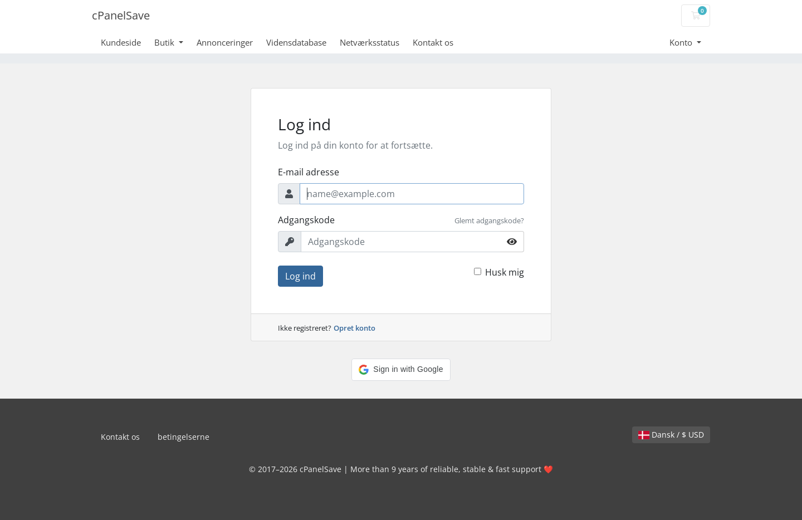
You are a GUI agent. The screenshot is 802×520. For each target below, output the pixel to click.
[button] (400, 370)
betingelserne (183, 436)
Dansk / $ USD (671, 434)
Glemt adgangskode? (489, 220)
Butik (165, 42)
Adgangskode (306, 220)
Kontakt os (433, 42)
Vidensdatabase (296, 42)
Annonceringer (225, 42)
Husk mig (504, 272)
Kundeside (121, 42)
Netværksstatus (369, 42)
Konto (682, 42)
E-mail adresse (308, 172)
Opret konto (354, 328)
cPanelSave (121, 15)
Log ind (300, 276)
